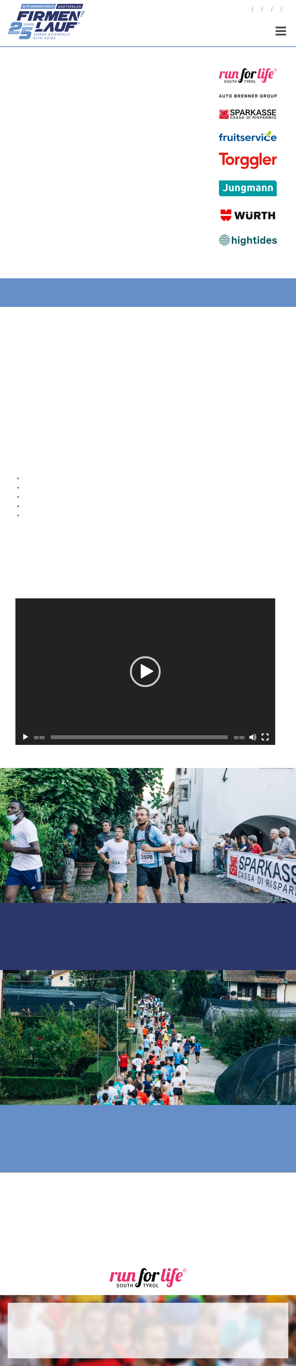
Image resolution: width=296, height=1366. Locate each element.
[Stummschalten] (253, 737)
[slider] (139, 737)
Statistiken (267, 10)
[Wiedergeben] (25, 737)
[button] (145, 671)
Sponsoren (277, 10)
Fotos (257, 10)
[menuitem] (286, 10)
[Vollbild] (265, 737)
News (248, 10)
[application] (145, 671)
